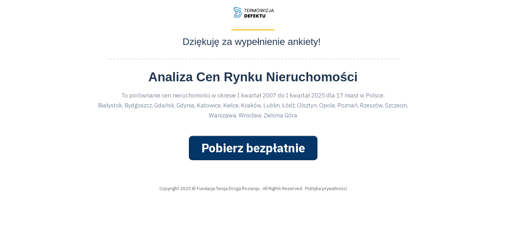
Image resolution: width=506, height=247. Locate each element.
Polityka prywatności (326, 188)
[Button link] (253, 148)
